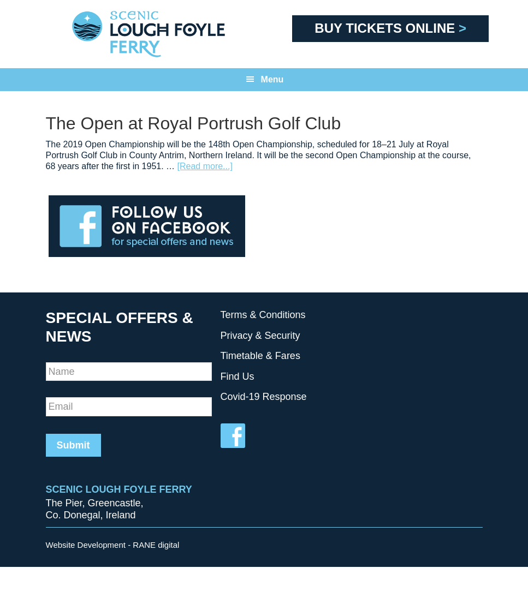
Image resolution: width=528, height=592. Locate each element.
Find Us (237, 376)
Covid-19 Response (264, 396)
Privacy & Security (260, 335)
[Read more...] (205, 166)
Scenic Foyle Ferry (167, 34)
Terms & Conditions (263, 314)
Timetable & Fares (260, 355)
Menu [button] (272, 79)
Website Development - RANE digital (113, 544)
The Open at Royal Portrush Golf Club (193, 123)
